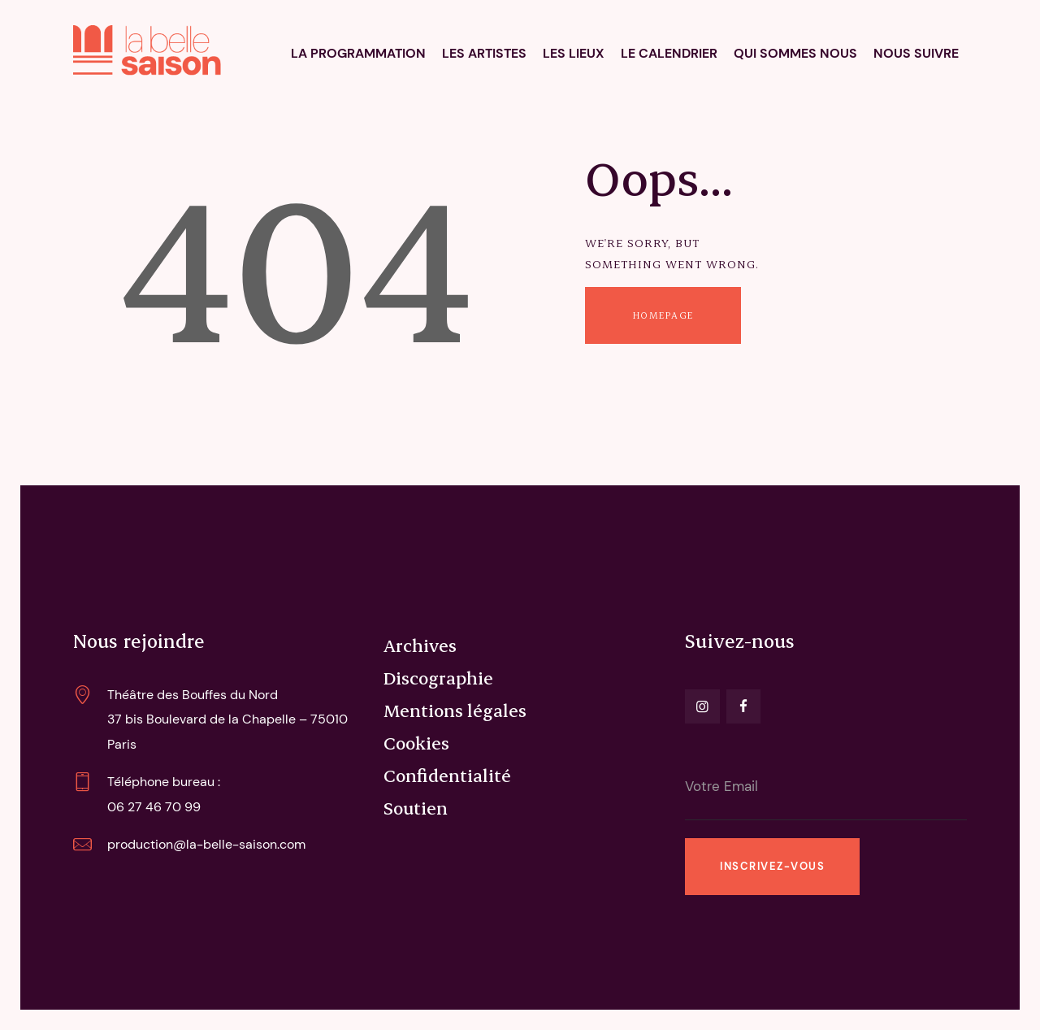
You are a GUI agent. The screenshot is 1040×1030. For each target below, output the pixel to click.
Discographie (438, 677)
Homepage (663, 315)
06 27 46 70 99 (154, 806)
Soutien (416, 807)
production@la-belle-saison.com (206, 844)
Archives (420, 644)
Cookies (416, 742)
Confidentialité (447, 774)
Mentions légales (455, 709)
